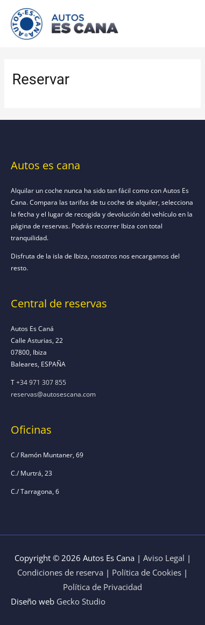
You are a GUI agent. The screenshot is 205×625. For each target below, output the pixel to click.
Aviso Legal (164, 557)
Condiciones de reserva (60, 572)
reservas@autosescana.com (53, 394)
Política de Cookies (146, 572)
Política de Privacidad (102, 586)
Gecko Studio (80, 601)
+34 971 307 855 (41, 382)
